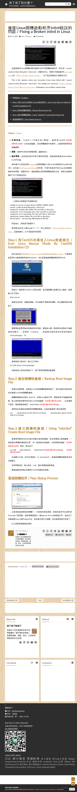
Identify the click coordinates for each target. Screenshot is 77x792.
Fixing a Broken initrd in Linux (28, 75)
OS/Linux (28, 36)
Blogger (72, 759)
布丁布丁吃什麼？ (21, 2)
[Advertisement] (40, 16)
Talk (73, 761)
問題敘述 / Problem (20, 98)
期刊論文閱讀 (59, 759)
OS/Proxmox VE (12, 764)
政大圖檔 (46, 759)
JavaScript (47, 761)
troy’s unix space (28, 87)
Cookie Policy (60, 789)
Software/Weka (48, 767)
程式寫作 (24, 764)
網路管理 (37, 761)
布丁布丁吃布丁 (21, 531)
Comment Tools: (13, 566)
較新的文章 (12, 600)
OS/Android (10, 767)
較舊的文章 (68, 600)
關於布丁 (49, 535)
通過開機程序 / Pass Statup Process (27, 119)
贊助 (68, 535)
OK (72, 789)
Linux (22, 36)
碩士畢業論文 (35, 764)
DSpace (67, 761)
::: (6, 9)
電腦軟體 (33, 758)
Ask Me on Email (53, 566)
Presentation (21, 767)
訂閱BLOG (60, 535)
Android (45, 764)
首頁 (40, 600)
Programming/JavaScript (15, 761)
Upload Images (38, 566)
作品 (29, 761)
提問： (11, 714)
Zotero (61, 764)
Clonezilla (32, 164)
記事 (61, 761)
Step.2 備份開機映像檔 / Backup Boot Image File (32, 110)
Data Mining (69, 764)
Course (38, 767)
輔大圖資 (19, 758)
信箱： (15, 711)
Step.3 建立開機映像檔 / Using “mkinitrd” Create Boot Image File (38, 115)
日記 (8, 758)
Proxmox (53, 764)
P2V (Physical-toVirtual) (27, 168)
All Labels (16, 755)
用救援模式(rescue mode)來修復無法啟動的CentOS (42, 254)
